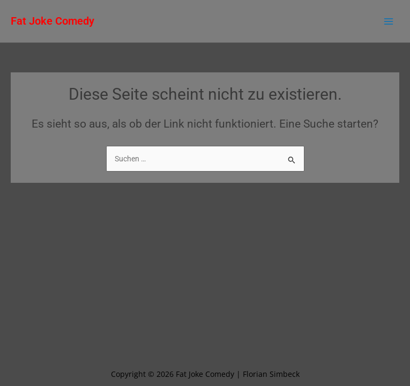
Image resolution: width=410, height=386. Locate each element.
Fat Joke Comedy (52, 20)
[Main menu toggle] (388, 21)
